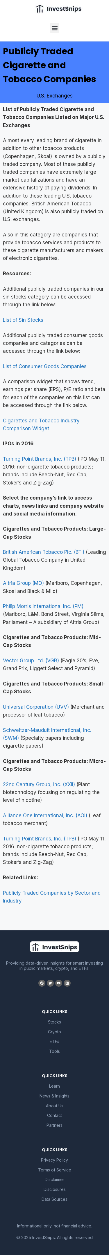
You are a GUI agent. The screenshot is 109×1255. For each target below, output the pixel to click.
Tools (54, 1051)
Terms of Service (54, 1169)
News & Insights (54, 1095)
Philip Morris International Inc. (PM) (43, 606)
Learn (54, 1086)
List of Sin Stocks (23, 320)
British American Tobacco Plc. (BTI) (43, 552)
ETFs (54, 1041)
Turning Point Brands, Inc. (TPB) (39, 459)
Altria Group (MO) (23, 583)
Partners (54, 1125)
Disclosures (55, 1189)
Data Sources (54, 1199)
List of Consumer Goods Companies (45, 366)
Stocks (54, 1021)
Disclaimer (54, 1179)
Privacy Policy (54, 1160)
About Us (54, 1105)
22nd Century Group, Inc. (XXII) (39, 784)
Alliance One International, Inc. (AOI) (45, 815)
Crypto (54, 1031)
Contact (54, 1115)
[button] (54, 28)
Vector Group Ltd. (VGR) (31, 660)
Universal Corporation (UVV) (36, 707)
